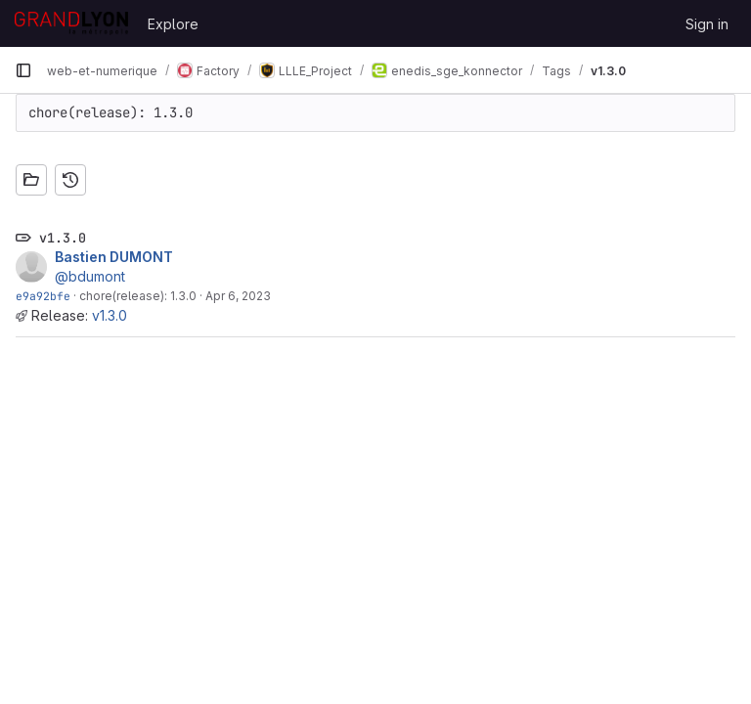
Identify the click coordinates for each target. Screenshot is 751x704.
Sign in (707, 24)
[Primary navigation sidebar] (23, 70)
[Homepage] (71, 23)
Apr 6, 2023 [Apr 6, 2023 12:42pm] (238, 295)
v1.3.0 (109, 315)
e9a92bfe (43, 295)
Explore (173, 24)
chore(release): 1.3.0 (138, 295)
